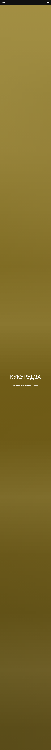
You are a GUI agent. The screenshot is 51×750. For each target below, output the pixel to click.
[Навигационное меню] (48, 2)
